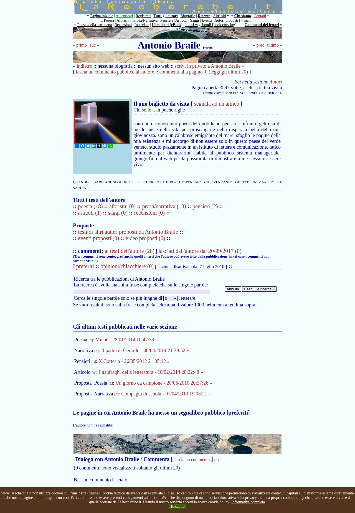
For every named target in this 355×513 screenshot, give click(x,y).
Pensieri (166, 20)
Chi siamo (242, 16)
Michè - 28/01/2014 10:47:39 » (126, 339)
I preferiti (83, 266)
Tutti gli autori (165, 16)
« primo (80, 45)
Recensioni (123, 25)
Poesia (109, 20)
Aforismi (123, 20)
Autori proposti (226, 20)
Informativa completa (248, 502)
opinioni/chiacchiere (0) (127, 266)
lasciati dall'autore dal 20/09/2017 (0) (199, 251)
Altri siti (219, 16)
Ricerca (204, 16)
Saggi (194, 20)
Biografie (188, 16)
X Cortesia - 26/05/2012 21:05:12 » (133, 361)
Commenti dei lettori (262, 25)
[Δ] (90, 340)
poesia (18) (91, 206)
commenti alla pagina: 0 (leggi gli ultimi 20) (203, 72)
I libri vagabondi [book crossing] (210, 25)
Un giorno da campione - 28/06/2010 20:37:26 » (163, 383)
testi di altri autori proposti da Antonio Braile (128, 232)
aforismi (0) (123, 206)
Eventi (207, 20)
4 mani (246, 20)
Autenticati (124, 16)
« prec (258, 45)
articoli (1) (90, 213)
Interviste (142, 25)
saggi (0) (118, 213)
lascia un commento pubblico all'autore (115, 72)
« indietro (82, 66)
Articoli (181, 20)
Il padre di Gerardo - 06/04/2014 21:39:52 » (145, 350)
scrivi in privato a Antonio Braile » (209, 66)
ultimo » (274, 45)
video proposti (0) (145, 238)
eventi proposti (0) (98, 238)
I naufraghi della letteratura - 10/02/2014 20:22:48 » (151, 372)
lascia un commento (192, 459)
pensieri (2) (205, 206)
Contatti (260, 16)
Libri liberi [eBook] (167, 25)
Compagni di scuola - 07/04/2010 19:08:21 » (166, 394)
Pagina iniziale (101, 16)
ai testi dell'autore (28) (129, 251)
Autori (275, 82)
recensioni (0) (149, 213)
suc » (94, 45)
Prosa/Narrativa (145, 20)
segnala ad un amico (216, 104)
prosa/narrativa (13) (164, 206)
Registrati (143, 16)
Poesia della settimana (94, 25)
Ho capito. (177, 506)
